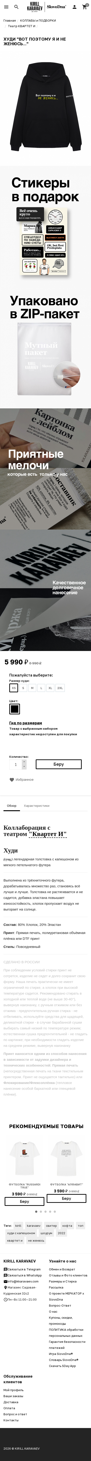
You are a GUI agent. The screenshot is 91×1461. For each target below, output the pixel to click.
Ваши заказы (13, 1396)
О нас (53, 1311)
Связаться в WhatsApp (22, 1275)
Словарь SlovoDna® (63, 1360)
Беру (24, 1201)
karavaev (33, 1225)
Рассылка (56, 1287)
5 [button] (54, 1211)
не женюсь (36, 1240)
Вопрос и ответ (15, 1414)
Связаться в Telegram (22, 1269)
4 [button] (50, 1211)
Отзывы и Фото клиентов (68, 1275)
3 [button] (45, 1211)
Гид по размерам (25, 723)
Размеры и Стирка (63, 1281)
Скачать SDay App (62, 1366)
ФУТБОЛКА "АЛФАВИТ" (66, 1184)
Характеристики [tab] (36, 805)
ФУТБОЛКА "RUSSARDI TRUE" (24, 1186)
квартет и (15, 1240)
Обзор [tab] (11, 805)
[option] (24, 1170)
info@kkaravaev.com (21, 1281)
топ (80, 1225)
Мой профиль (13, 1390)
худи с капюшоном (21, 1233)
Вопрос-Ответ (60, 1305)
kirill (18, 1225)
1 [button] (36, 1211)
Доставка (10, 1402)
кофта (67, 1225)
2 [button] (41, 1211)
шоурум (46, 1233)
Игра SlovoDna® (61, 1354)
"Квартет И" (48, 833)
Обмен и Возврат (62, 1269)
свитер (51, 1225)
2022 (61, 1233)
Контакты (11, 1420)
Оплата (9, 1408)
